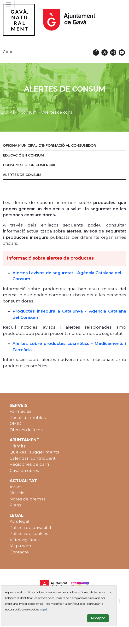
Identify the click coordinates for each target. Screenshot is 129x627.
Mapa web (20, 545)
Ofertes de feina (26, 429)
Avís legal (19, 521)
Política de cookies (29, 533)
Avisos (16, 486)
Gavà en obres (24, 470)
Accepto (98, 618)
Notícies (18, 492)
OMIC (15, 423)
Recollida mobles (28, 417)
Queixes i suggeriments (34, 452)
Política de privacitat (31, 527)
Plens (15, 505)
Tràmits (18, 446)
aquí (43, 609)
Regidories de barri (29, 464)
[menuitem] (64, 146)
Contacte (19, 552)
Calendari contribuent (33, 458)
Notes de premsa (28, 499)
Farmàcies (20, 411)
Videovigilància (25, 539)
